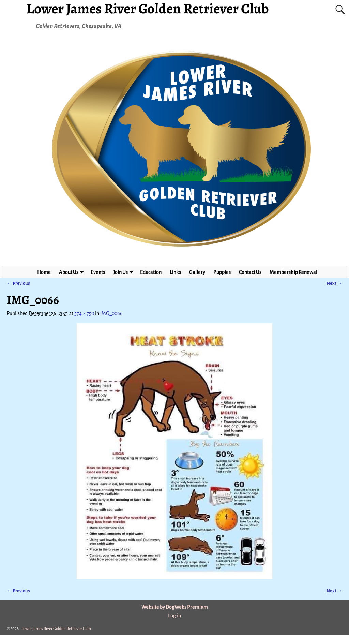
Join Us (124, 272)
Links (175, 272)
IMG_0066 (111, 313)
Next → (334, 283)
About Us (73, 272)
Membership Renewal (293, 272)
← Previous (18, 283)
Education (151, 272)
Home (44, 272)
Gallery (197, 272)
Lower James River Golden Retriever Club (56, 628)
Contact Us (250, 272)
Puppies (222, 272)
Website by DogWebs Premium (174, 607)
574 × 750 (84, 313)
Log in (174, 615)
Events (98, 272)
